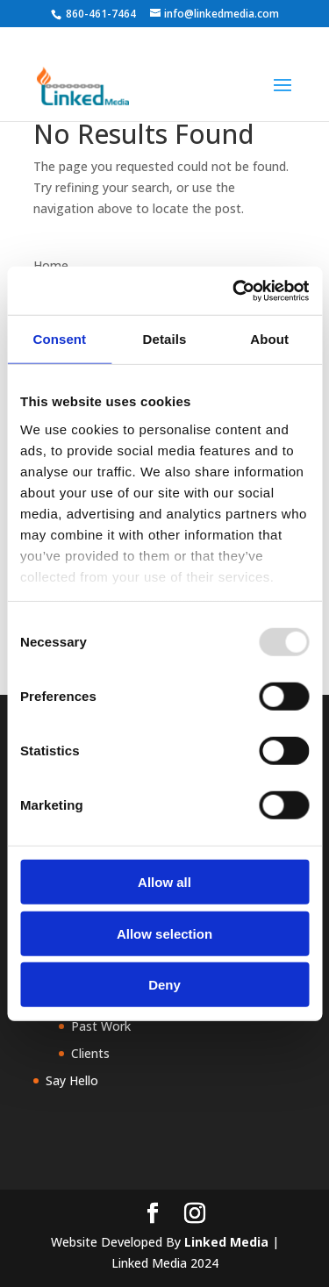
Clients (90, 1053)
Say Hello (72, 1080)
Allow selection (164, 933)
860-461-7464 (101, 13)
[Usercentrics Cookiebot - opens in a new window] (234, 290)
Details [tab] (165, 339)
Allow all (164, 882)
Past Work (101, 1026)
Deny (164, 984)
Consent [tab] (59, 339)
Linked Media (226, 1241)
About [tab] (269, 339)
